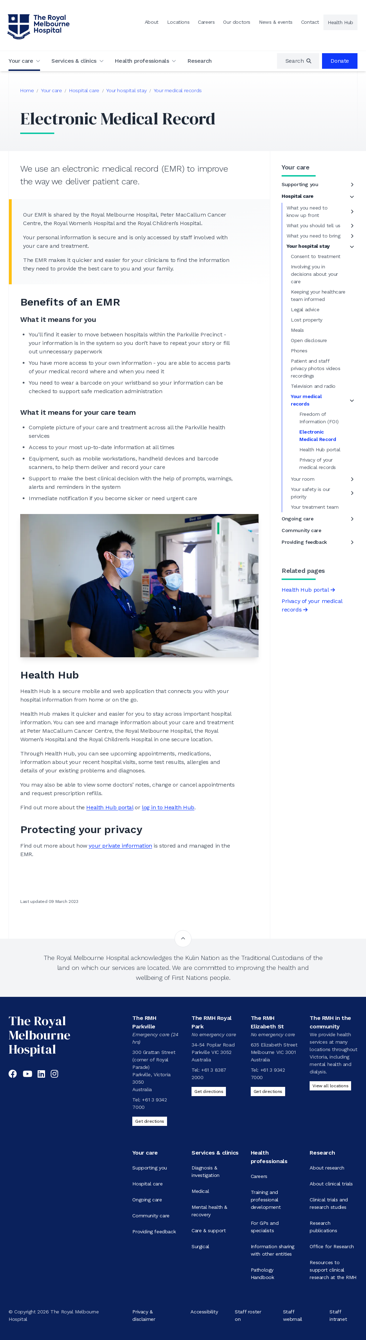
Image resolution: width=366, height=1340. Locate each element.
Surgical (200, 1246)
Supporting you (300, 184)
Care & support (209, 1230)
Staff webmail (292, 1315)
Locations (178, 22)
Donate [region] (340, 60)
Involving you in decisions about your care (314, 274)
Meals (297, 330)
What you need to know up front (307, 211)
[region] (298, 61)
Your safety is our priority (310, 492)
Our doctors (236, 22)
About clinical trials (331, 1184)
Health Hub (340, 22)
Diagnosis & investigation (206, 1171)
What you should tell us (313, 225)
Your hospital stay (126, 90)
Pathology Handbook (262, 1273)
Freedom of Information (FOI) (318, 417)
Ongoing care (297, 518)
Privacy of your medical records (317, 463)
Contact (310, 22)
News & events (276, 22)
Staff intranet (338, 1315)
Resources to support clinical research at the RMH (333, 1270)
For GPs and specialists (265, 1226)
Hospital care (84, 90)
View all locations (330, 1085)
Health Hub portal (109, 807)
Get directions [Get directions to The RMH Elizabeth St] (268, 1091)
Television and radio (313, 386)
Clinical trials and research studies (329, 1203)
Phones (299, 350)
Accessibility (204, 1311)
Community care (301, 530)
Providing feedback (304, 542)
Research (199, 60)
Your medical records (178, 90)
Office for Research (332, 1246)
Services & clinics (73, 60)
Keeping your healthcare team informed (318, 295)
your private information (120, 845)
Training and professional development (266, 1199)
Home (27, 90)
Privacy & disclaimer (143, 1315)
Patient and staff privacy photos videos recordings (315, 368)
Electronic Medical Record (317, 435)
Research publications (323, 1226)
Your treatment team (314, 507)
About (152, 22)
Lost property (306, 320)
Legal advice (305, 309)
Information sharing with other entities (272, 1250)
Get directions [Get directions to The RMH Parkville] (149, 1121)
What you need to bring (313, 236)
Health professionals (142, 60)
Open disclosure (309, 340)
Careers (206, 22)
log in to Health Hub (168, 807)
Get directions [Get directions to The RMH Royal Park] (208, 1091)
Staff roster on (248, 1315)
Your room (302, 479)
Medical (200, 1191)
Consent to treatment (315, 256)
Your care (21, 60)
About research (327, 1168)
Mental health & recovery (209, 1210)
